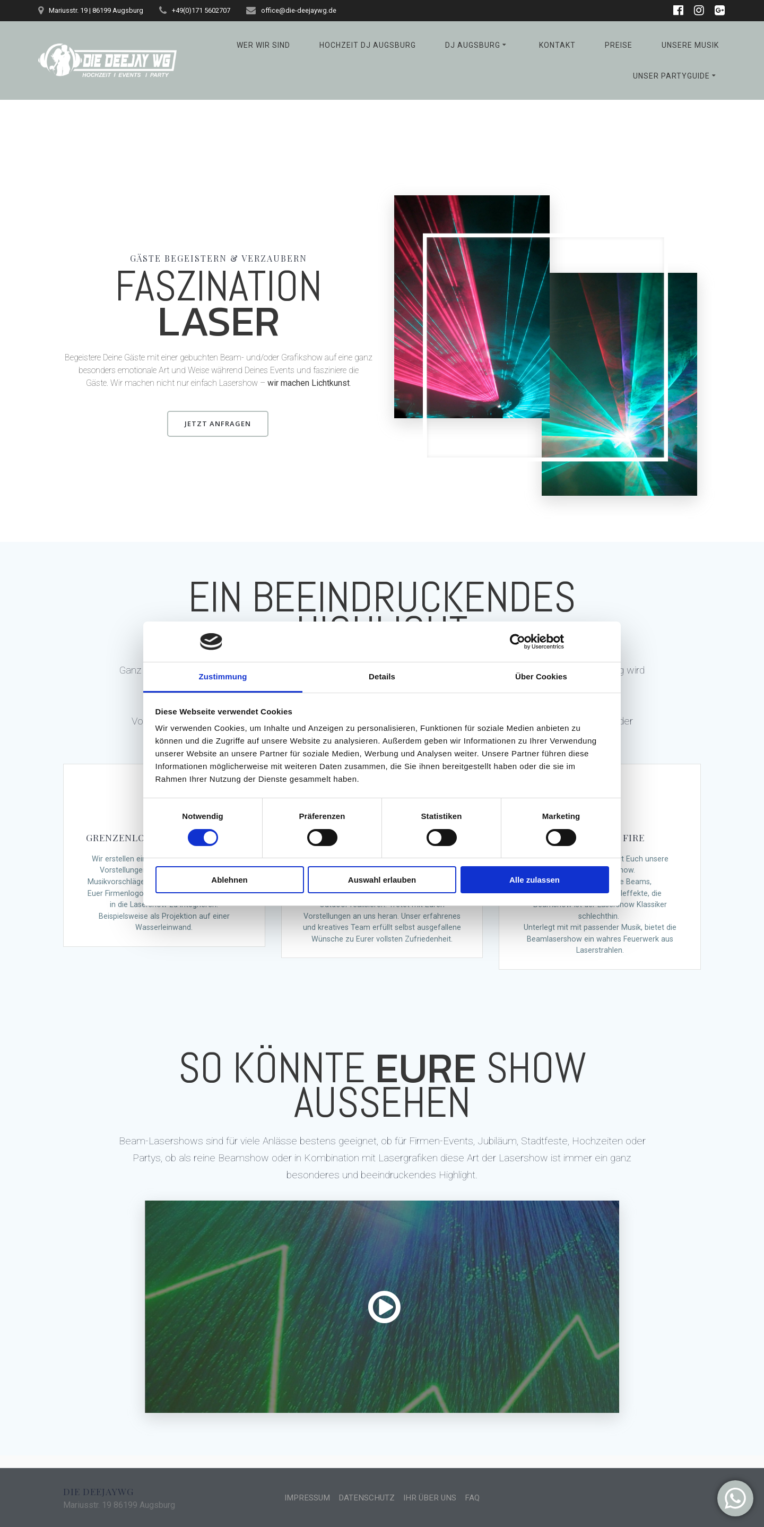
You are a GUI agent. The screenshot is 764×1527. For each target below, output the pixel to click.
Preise (618, 45)
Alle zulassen (534, 879)
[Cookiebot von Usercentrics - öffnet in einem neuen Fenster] (517, 642)
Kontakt (557, 45)
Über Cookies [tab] (541, 676)
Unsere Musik (690, 45)
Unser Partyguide (671, 76)
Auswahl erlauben (382, 879)
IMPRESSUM (304, 1498)
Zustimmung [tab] (223, 676)
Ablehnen (229, 879)
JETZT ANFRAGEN (218, 423)
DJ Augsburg (472, 45)
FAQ (476, 1498)
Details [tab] (382, 676)
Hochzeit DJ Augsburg (367, 45)
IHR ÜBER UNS (432, 1498)
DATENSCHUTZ (367, 1498)
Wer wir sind (263, 45)
